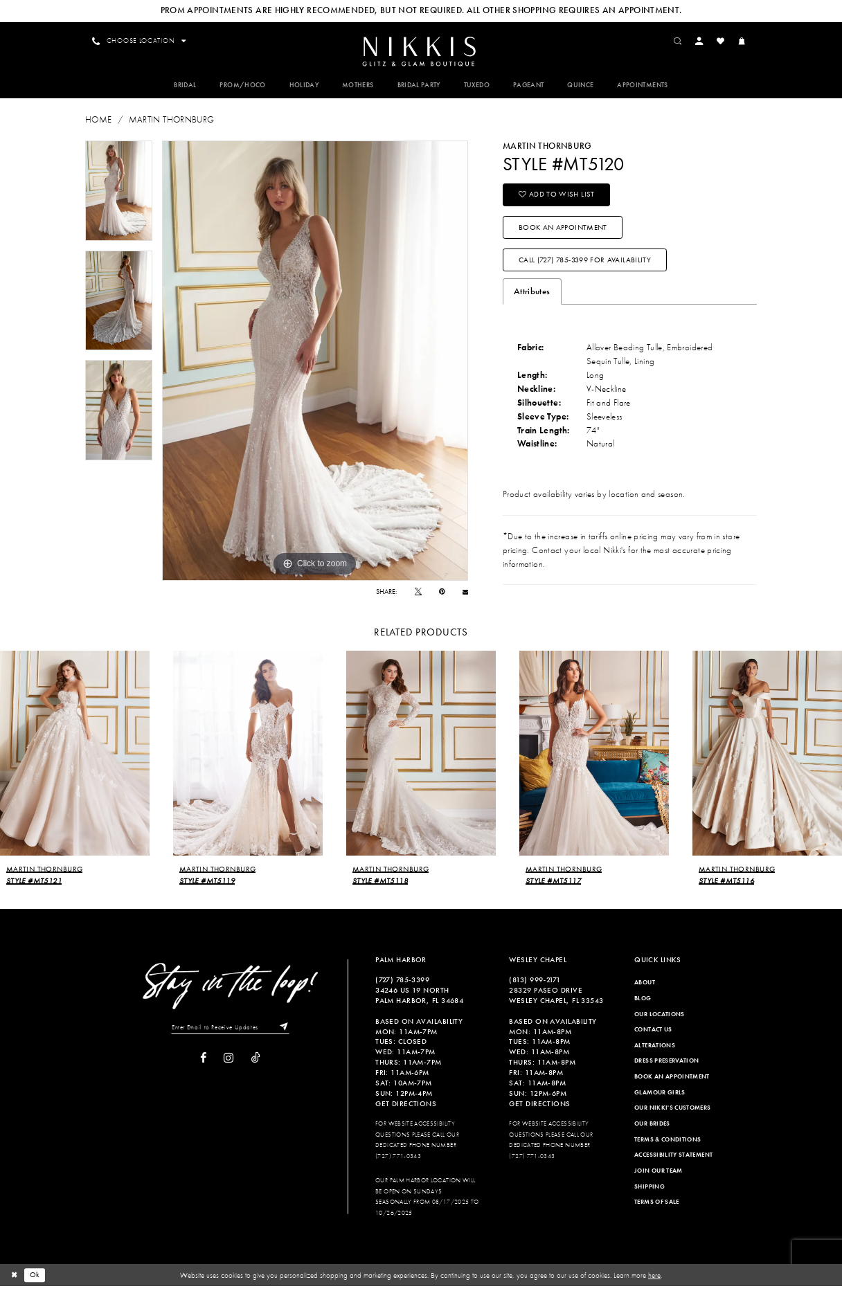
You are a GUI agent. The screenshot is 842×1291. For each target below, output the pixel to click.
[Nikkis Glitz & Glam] (420, 52)
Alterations (654, 1050)
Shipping (649, 1191)
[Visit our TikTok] (255, 1064)
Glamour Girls (660, 1097)
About (644, 987)
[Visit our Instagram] (228, 1063)
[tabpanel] (118, 193)
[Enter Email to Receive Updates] (230, 1033)
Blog (642, 1003)
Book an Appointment (563, 230)
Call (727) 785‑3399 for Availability (585, 264)
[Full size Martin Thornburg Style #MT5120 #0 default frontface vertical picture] (315, 362)
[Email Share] (465, 593)
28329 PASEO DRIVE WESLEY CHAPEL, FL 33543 (556, 1000)
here (654, 1280)
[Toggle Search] (681, 41)
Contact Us (653, 1034)
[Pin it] (442, 593)
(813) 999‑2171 (534, 984)
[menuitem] (420, 51)
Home (98, 121)
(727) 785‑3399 (402, 984)
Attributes (532, 297)
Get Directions (405, 1108)
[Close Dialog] (14, 1280)
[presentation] (75, 758)
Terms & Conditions (667, 1144)
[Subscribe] (284, 1033)
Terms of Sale (656, 1206)
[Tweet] (418, 593)
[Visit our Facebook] (203, 1063)
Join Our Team (658, 1175)
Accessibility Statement (673, 1160)
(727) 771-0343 (398, 1161)
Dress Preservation (666, 1066)
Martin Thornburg (172, 121)
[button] (702, 41)
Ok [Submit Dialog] (35, 1280)
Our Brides (652, 1128)
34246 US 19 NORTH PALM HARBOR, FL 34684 (419, 1000)
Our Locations (659, 1019)
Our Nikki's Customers (672, 1113)
